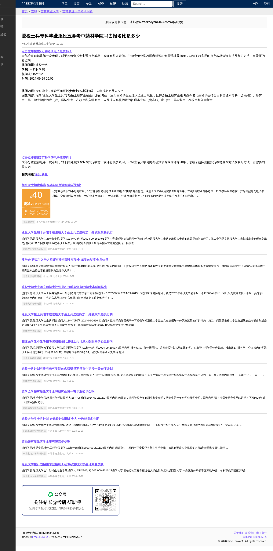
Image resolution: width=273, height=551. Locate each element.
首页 (39, 11)
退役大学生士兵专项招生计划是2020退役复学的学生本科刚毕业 (79, 287)
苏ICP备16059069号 (255, 541)
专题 (101, 3)
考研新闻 (9, 11)
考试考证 (9, 72)
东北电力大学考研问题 (49, 435)
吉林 (49, 11)
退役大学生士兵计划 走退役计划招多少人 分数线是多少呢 (75, 423)
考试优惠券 (43, 221)
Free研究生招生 (48, 3)
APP (113, 3)
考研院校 (9, 42)
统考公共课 (10, 19)
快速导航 (9, 3)
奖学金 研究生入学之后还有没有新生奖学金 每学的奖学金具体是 (79, 259)
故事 (89, 3)
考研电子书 (10, 64)
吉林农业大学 (64, 11)
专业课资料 (10, 57)
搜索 (192, 3)
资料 (267, 3)
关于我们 (239, 537)
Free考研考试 (55, 541)
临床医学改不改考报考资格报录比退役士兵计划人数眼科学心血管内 (81, 341)
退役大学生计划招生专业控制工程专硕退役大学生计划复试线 (77, 468)
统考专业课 (10, 26)
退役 (52, 174)
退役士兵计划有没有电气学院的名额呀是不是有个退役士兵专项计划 (81, 368)
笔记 (125, 3)
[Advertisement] (150, 128)
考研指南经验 (12, 34)
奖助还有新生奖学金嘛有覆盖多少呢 (60, 446)
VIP (255, 3)
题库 (77, 3)
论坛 (137, 3)
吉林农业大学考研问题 (92, 11)
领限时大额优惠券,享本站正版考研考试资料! (66, 185)
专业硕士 (9, 49)
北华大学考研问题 (47, 276)
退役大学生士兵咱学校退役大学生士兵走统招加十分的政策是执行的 (81, 314)
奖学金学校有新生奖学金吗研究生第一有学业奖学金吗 (72, 396)
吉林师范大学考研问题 (49, 412)
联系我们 (250, 537)
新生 (59, 174)
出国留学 (9, 80)
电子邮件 (261, 537)
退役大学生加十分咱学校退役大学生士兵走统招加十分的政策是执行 (81, 232)
